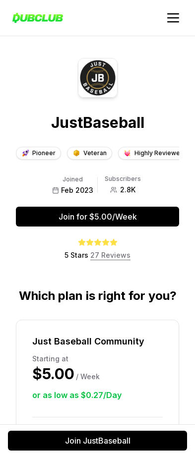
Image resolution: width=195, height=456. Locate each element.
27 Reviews (110, 255)
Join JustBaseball (97, 441)
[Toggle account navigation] (173, 18)
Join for (98, 217)
